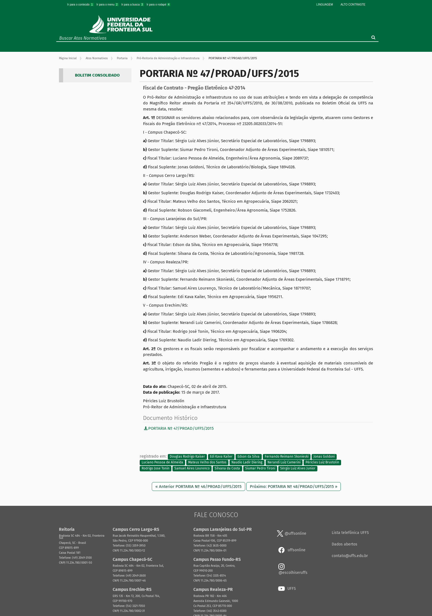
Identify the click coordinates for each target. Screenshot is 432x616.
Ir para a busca (132, 4)
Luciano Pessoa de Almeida (162, 462)
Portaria (122, 58)
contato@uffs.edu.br (350, 555)
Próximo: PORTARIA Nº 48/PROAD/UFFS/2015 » (293, 486)
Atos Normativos (97, 58)
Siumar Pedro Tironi (260, 468)
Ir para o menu (107, 4)
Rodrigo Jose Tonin (155, 468)
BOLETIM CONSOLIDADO (97, 75)
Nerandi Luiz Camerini (284, 462)
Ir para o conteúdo (80, 4)
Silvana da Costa (227, 468)
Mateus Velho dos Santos (207, 462)
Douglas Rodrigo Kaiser (187, 456)
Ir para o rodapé (158, 4)
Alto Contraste (353, 4)
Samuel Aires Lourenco (192, 468)
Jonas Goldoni (324, 456)
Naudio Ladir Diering (246, 462)
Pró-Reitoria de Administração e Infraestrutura (168, 58)
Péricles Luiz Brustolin (322, 462)
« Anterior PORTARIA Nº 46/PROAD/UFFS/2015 (198, 486)
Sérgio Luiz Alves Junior (297, 468)
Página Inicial (68, 58)
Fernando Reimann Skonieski (287, 456)
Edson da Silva (248, 456)
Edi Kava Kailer (221, 456)
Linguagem (324, 4)
